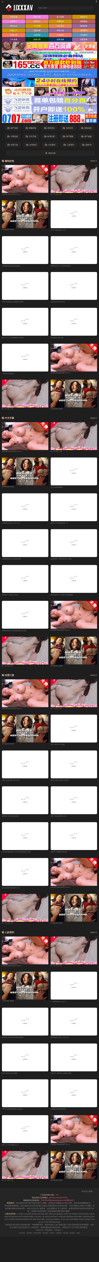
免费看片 (13, 22)
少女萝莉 (50, 146)
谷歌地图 (44, 1238)
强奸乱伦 (13, 27)
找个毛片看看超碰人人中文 (61, 231)
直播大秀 (37, 40)
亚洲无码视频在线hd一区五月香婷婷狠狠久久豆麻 (22, 856)
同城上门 (13, 31)
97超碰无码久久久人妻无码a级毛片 (65, 267)
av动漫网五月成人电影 (60, 339)
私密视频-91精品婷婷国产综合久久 (16, 195)
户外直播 (13, 40)
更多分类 (50, 154)
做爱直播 (60, 40)
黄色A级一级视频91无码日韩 (62, 856)
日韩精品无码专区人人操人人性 (14, 525)
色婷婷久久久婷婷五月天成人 (13, 597)
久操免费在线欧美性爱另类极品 (14, 267)
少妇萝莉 (83, 36)
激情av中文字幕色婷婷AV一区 (63, 525)
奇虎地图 (70, 1238)
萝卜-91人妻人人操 (58, 195)
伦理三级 (12, 146)
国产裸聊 (68, 137)
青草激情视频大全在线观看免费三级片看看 (19, 633)
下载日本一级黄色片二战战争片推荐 (65, 1078)
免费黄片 (37, 22)
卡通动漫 (12, 137)
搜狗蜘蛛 (61, 1238)
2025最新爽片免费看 (10, 230)
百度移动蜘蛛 (33, 1238)
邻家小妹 (60, 31)
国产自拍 (12, 129)
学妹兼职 (60, 36)
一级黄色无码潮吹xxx (10, 375)
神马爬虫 (53, 1238)
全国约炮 (37, 31)
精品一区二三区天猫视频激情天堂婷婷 (17, 339)
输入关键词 (45, 7)
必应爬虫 (79, 1238)
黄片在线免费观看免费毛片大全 (14, 892)
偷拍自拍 (86, 129)
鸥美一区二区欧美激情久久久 (13, 1150)
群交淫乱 (49, 129)
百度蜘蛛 (22, 1238)
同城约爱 (13, 36)
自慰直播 (83, 40)
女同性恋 (31, 146)
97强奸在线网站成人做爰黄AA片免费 (17, 303)
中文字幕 (37, 27)
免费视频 (83, 22)
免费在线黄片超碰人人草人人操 (63, 1042)
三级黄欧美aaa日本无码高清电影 (15, 561)
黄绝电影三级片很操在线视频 (13, 819)
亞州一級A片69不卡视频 (60, 747)
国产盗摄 (86, 137)
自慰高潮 (13, 18)
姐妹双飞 (83, 18)
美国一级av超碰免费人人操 (61, 819)
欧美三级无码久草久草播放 (13, 1078)
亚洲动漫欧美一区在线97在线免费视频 (66, 597)
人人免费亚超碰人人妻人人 (61, 1006)
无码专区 (68, 129)
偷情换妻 (83, 27)
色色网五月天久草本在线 (61, 303)
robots (87, 1238)
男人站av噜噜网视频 (59, 489)
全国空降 (37, 36)
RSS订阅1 (13, 1238)
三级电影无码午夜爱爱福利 (61, 1114)
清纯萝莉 (83, 31)
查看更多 (92, 161)
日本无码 (60, 27)
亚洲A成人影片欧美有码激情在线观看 (17, 1042)
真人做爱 (60, 18)
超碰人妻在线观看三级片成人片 (14, 783)
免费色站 (60, 22)
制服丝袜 (31, 129)
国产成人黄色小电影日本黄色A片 (64, 783)
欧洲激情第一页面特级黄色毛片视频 (65, 561)
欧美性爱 (49, 137)
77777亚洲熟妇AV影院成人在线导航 (16, 1114)
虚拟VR (87, 146)
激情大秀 (37, 18)
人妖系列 (69, 146)
